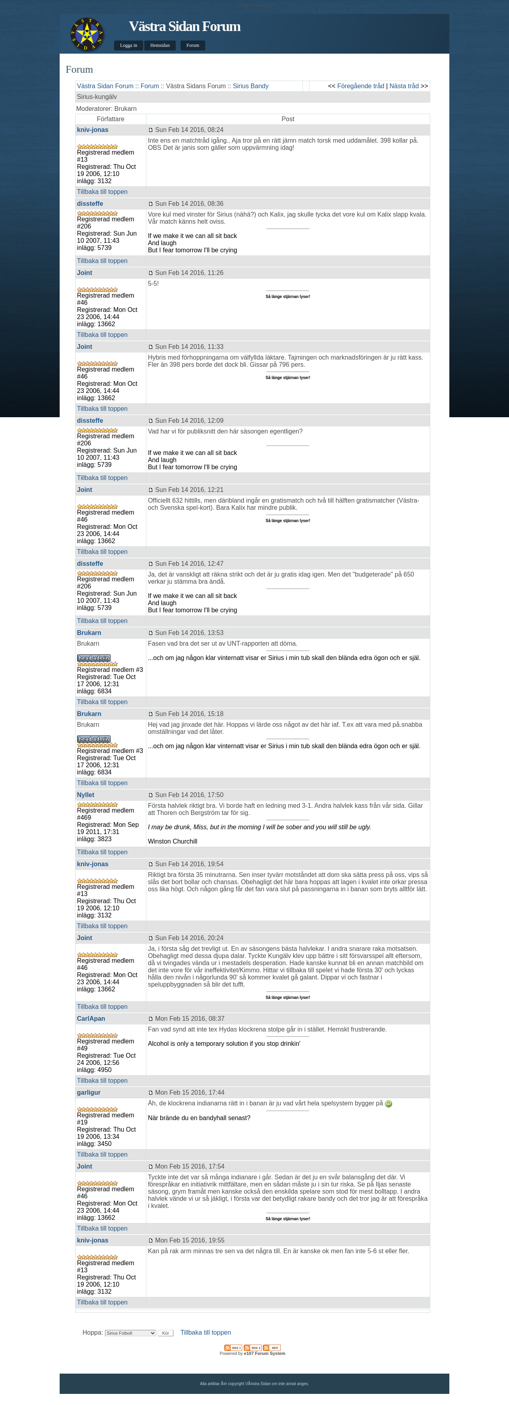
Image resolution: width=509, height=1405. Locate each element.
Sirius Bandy (251, 86)
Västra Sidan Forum (184, 26)
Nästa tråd (404, 86)
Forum (193, 45)
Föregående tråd (360, 86)
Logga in (128, 45)
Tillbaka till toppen (102, 191)
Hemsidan (160, 45)
